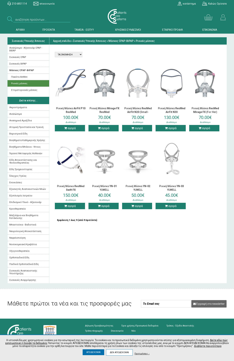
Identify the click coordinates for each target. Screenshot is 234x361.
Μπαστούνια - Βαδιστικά (22, 224)
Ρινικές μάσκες (19, 83)
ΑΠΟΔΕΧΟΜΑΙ (93, 352)
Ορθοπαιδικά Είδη (19, 257)
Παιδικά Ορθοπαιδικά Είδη (24, 264)
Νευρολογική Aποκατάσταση (25, 231)
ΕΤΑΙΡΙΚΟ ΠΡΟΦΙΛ (172, 29)
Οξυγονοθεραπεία (19, 251)
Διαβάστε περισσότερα (207, 346)
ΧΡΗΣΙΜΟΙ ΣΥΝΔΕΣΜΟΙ (128, 29)
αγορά (70, 128)
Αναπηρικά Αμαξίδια (20, 120)
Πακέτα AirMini (19, 76)
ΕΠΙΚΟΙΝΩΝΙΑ (209, 29)
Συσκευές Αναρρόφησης (22, 280)
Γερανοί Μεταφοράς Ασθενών (25, 153)
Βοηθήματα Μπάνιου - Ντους (25, 146)
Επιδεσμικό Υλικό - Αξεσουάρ (25, 202)
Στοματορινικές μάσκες (24, 90)
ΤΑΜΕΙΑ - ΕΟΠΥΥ (84, 29)
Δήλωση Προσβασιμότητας (99, 325)
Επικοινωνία (117, 331)
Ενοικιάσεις (15, 182)
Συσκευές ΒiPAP (18, 63)
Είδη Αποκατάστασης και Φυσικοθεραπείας (23, 161)
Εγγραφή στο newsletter (209, 303)
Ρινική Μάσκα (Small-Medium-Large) (138, 112)
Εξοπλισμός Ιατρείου (20, 195)
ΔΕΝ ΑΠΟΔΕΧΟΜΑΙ (119, 352)
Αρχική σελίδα (62, 40)
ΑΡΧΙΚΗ (20, 29)
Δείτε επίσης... (28, 100)
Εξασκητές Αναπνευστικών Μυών (27, 189)
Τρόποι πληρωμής (94, 331)
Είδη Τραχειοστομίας (20, 169)
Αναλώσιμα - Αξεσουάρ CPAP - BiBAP (25, 49)
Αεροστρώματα (18, 107)
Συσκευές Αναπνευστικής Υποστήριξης (23, 272)
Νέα (133, 331)
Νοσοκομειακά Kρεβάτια (23, 244)
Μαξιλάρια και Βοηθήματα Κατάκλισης (23, 216)
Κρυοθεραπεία (17, 208)
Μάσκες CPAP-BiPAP (21, 70)
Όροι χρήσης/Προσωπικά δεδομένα (139, 325)
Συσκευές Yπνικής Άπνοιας (28, 40)
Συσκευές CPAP (17, 57)
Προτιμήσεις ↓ (142, 353)
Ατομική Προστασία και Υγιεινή (26, 127)
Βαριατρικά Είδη (18, 133)
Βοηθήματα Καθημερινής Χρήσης (27, 140)
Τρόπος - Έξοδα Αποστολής (180, 325)
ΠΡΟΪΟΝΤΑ (48, 29)
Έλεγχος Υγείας (18, 175)
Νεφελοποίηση (17, 237)
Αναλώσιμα (15, 114)
